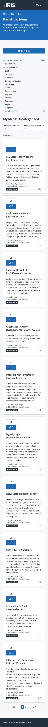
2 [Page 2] (22, 707)
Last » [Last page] (35, 707)
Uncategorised (24, 186)
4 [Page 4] (28, 707)
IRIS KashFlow (9, 14)
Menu (39, 5)
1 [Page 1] (18, 707)
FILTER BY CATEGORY (13, 60)
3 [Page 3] (25, 707)
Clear (42, 60)
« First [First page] (13, 707)
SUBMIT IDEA (24, 51)
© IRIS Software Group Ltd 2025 (17, 722)
